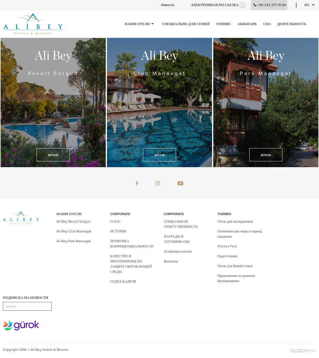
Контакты (171, 261)
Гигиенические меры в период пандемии (240, 233)
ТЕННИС (223, 24)
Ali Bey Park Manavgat (73, 241)
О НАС (115, 221)
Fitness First (227, 246)
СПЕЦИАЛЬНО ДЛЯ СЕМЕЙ (185, 24)
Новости (167, 5)
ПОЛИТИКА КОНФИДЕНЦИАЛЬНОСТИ (131, 243)
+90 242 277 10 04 (269, 5)
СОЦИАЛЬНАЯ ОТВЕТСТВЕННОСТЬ (181, 224)
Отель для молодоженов (235, 221)
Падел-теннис (228, 256)
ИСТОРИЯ (118, 231)
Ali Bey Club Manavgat (73, 231)
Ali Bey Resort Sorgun (73, 221)
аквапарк (247, 24)
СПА (267, 24)
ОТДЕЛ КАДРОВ (123, 281)
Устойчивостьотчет (178, 251)
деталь (53, 155)
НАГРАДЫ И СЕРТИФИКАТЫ (177, 239)
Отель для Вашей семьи (235, 266)
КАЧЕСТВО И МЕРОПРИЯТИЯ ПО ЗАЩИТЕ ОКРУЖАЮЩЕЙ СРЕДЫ (131, 264)
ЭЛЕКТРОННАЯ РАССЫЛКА (215, 5)
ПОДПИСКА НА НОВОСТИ (25, 298)
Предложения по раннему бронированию (236, 278)
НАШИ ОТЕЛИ (139, 24)
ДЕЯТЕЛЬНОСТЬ (291, 24)
